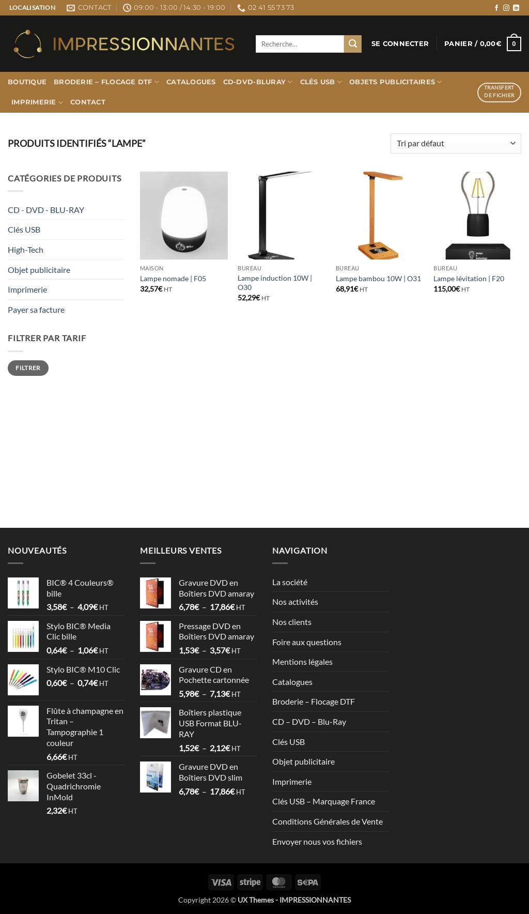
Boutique (27, 82)
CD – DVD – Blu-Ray (309, 721)
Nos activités (295, 601)
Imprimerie (37, 103)
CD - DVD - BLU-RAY (46, 210)
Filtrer (28, 368)
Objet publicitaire (39, 270)
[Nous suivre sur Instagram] (506, 8)
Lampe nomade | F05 (173, 278)
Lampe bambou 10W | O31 (378, 278)
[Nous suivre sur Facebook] (496, 8)
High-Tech (25, 249)
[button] (400, 44)
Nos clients (292, 622)
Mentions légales (302, 661)
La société (289, 582)
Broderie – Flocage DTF (106, 82)
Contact (87, 102)
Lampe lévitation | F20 (468, 278)
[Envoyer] (353, 44)
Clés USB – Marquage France (323, 801)
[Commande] (456, 143)
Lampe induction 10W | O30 (275, 282)
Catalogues (191, 82)
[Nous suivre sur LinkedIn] (516, 8)
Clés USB (321, 82)
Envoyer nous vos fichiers (317, 841)
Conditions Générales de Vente (327, 821)
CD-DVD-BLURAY (258, 82)
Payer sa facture (36, 309)
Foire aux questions (306, 642)
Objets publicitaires (395, 82)
